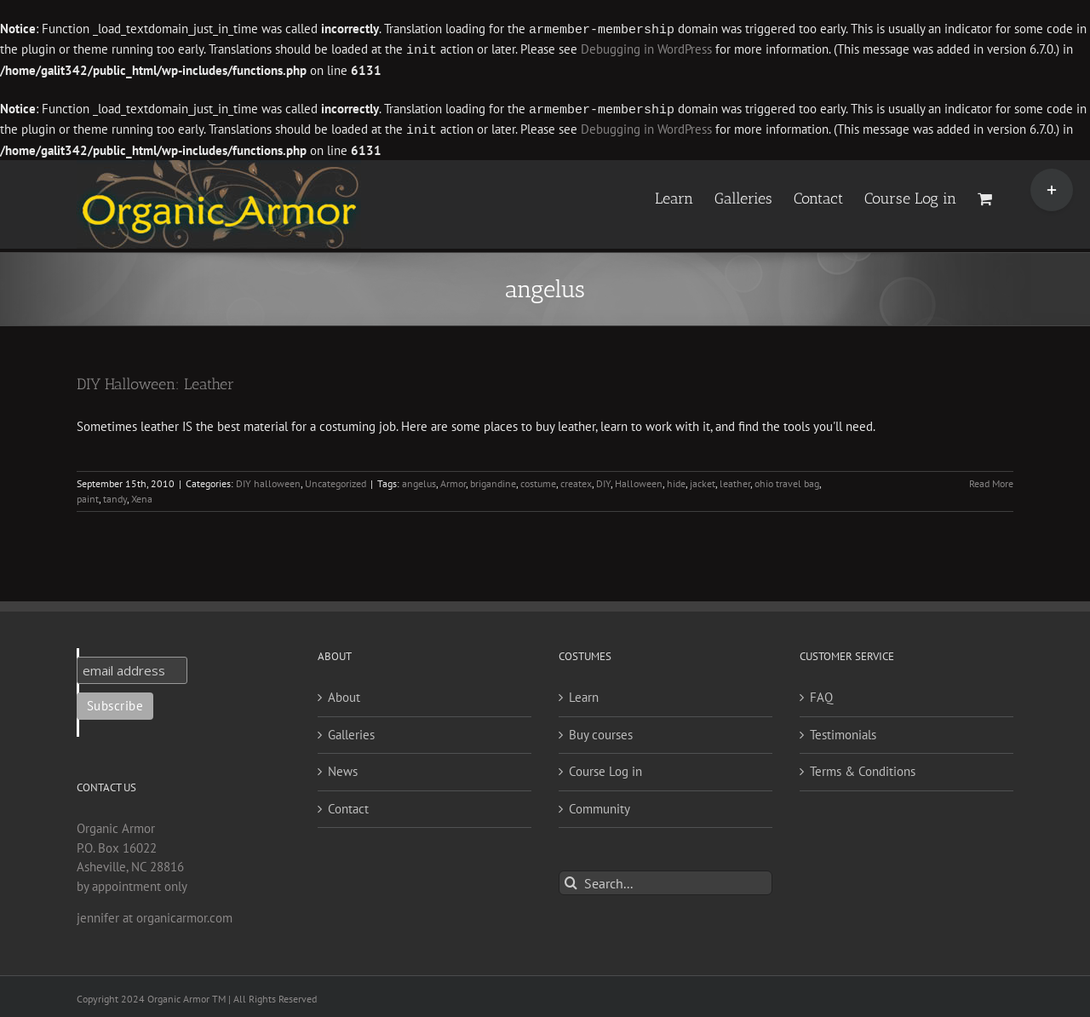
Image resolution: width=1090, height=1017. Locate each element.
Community (599, 805)
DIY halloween (268, 480)
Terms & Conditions (862, 768)
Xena (141, 495)
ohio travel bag (786, 480)
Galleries (351, 731)
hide (676, 480)
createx (576, 480)
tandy (115, 495)
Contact (348, 805)
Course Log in (605, 768)
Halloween (639, 480)
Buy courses (601, 731)
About (344, 694)
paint (88, 495)
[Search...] (665, 879)
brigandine (493, 480)
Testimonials (843, 731)
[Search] (571, 879)
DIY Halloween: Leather (155, 380)
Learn (584, 694)
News (343, 768)
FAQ (821, 694)
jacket (702, 480)
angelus (419, 480)
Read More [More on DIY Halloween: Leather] (991, 480)
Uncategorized (335, 480)
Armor (453, 480)
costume (538, 480)
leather (735, 480)
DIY (603, 480)
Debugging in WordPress (646, 49)
